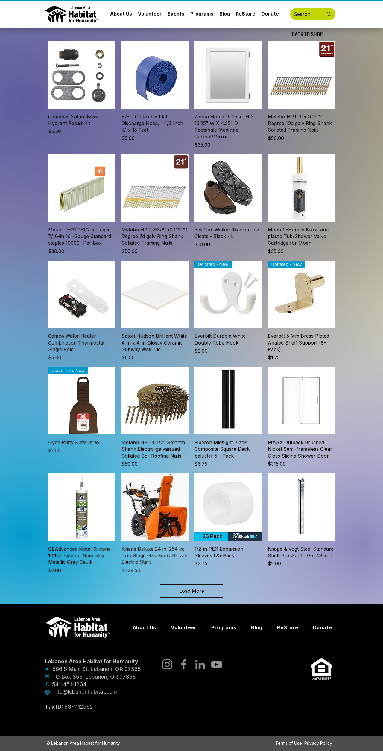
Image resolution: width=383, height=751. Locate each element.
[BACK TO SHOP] (307, 33)
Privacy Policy (318, 743)
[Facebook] (183, 664)
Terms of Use (288, 743)
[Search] (304, 14)
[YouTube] (216, 664)
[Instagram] (167, 664)
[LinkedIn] (200, 664)
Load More (191, 591)
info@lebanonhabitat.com (85, 691)
